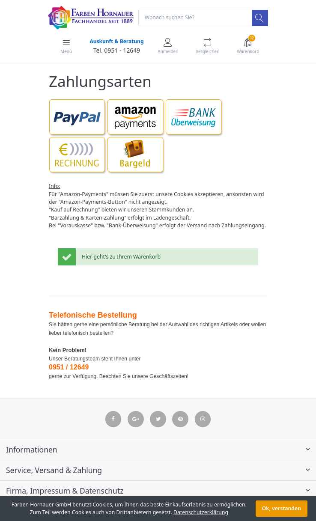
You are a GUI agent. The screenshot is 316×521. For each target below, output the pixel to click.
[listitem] (158, 259)
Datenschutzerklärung (200, 512)
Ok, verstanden (281, 508)
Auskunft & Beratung (116, 41)
